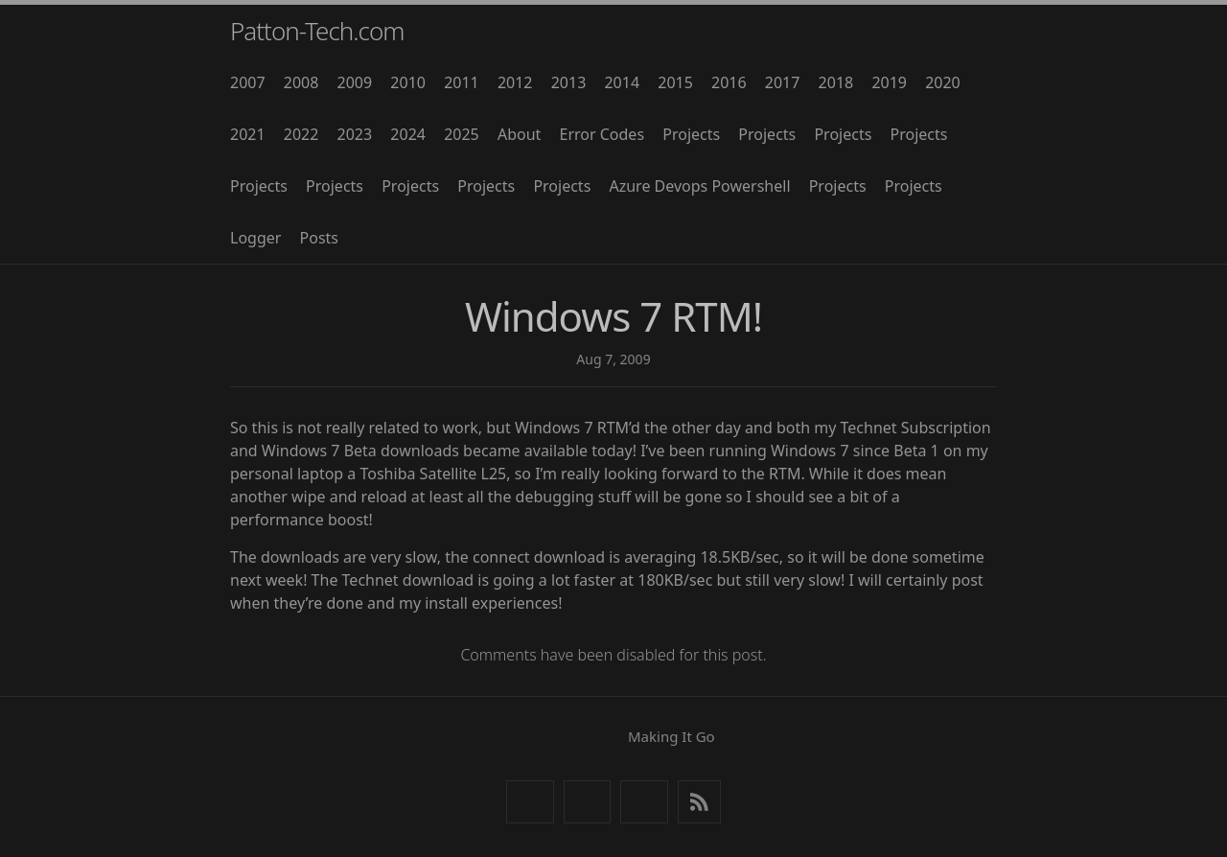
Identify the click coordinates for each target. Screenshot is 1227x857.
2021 (248, 134)
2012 (515, 82)
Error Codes (602, 134)
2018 (836, 82)
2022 (301, 134)
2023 (355, 134)
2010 (408, 82)
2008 (301, 82)
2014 (621, 82)
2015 (675, 82)
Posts (319, 237)
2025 (461, 134)
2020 (943, 82)
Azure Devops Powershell (699, 186)
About (519, 134)
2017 (782, 82)
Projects (691, 134)
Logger (255, 237)
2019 (889, 82)
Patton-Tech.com (317, 30)
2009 (355, 82)
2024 (408, 134)
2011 (461, 82)
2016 (729, 82)
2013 (569, 82)
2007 (248, 82)
